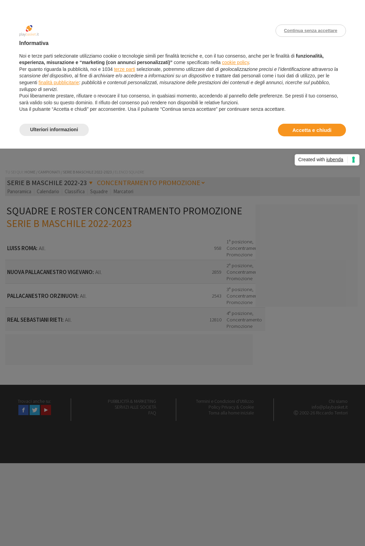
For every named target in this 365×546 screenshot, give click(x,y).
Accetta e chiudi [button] (311, 130)
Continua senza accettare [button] (310, 30)
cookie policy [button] (235, 62)
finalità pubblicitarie (58, 82)
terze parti (124, 69)
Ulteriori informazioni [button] (54, 129)
